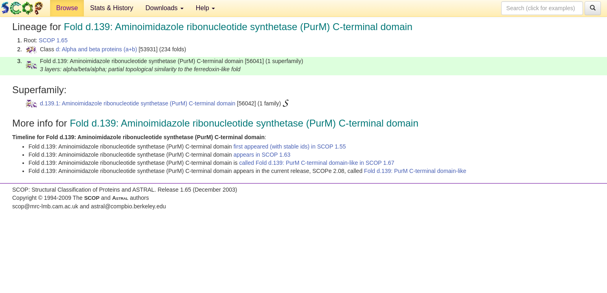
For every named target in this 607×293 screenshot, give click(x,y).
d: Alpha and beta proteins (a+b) (96, 49)
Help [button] (205, 7)
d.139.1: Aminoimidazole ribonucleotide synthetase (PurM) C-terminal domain (137, 103)
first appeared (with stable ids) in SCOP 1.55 (289, 146)
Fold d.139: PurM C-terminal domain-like (415, 171)
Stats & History (111, 7)
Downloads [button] (164, 7)
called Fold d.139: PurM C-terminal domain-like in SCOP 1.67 (316, 163)
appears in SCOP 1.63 (261, 154)
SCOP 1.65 (53, 40)
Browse (67, 7)
